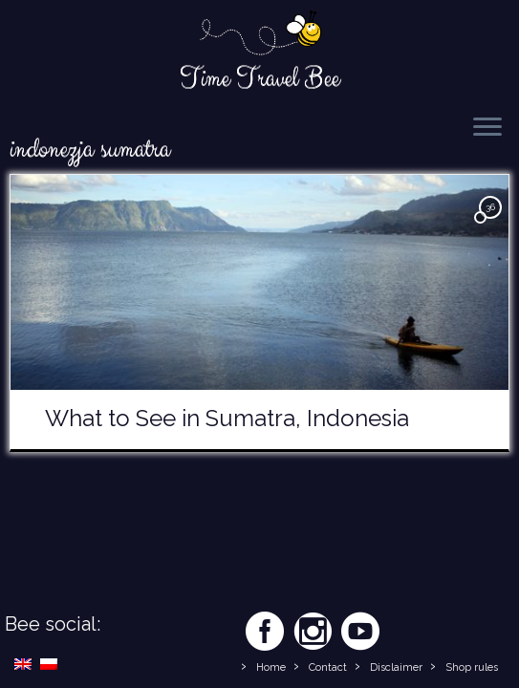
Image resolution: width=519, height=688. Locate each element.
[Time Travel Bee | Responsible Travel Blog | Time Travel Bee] (259, 34)
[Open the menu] (487, 128)
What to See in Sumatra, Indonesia (227, 418)
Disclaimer (396, 667)
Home (271, 667)
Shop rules (471, 667)
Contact (328, 667)
